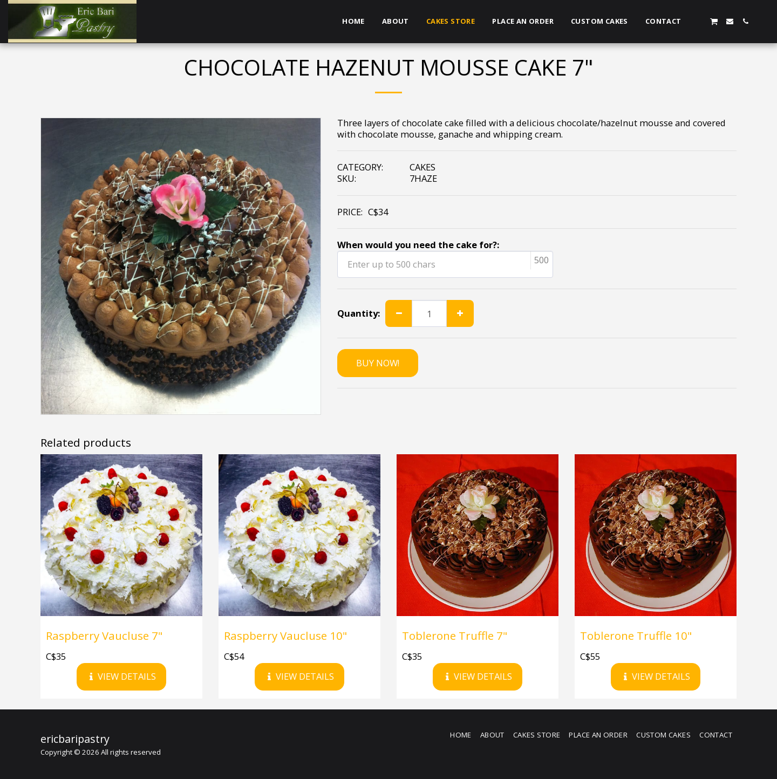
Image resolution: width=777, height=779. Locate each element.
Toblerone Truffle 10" (636, 635)
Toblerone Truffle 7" (454, 635)
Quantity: (358, 313)
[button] (698, 21)
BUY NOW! (377, 363)
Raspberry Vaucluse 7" (104, 635)
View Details (121, 676)
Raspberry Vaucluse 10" (285, 635)
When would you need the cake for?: (418, 245)
